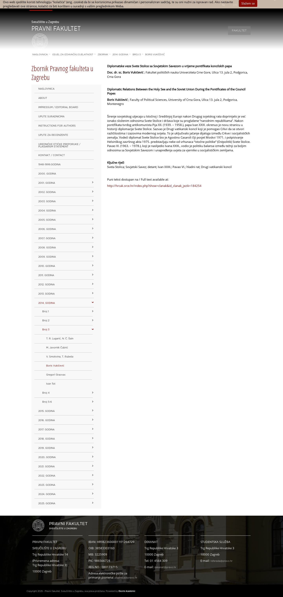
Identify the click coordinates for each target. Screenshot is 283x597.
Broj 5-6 (47, 402)
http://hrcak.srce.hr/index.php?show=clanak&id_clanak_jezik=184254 (154, 186)
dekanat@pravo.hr (165, 567)
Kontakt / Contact (51, 155)
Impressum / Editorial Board (58, 107)
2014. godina (120, 54)
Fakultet (239, 30)
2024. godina (46, 494)
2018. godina (46, 439)
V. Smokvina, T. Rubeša (59, 356)
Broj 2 (45, 320)
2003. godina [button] (47, 201)
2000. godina (47, 174)
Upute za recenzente (53, 135)
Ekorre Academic (127, 591)
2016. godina (46, 420)
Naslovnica (40, 54)
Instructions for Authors (57, 126)
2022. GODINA (46, 476)
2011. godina (46, 275)
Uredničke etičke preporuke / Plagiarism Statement (59, 145)
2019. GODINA (46, 448)
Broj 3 (137, 54)
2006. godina (47, 229)
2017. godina (46, 429)
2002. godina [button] (47, 192)
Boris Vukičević (155, 54)
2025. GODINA (46, 503)
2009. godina (47, 257)
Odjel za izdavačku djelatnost (72, 54)
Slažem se (248, 3)
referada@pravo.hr (221, 561)
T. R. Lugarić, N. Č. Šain (59, 338)
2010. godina (46, 266)
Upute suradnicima (51, 116)
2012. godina (46, 284)
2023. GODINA (46, 485)
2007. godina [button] (46, 238)
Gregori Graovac (56, 375)
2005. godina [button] (47, 220)
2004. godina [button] (47, 210)
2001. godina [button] (46, 183)
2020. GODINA (47, 457)
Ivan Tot (50, 384)
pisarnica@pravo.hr (126, 578)
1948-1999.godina (49, 164)
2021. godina (46, 466)
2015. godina (46, 411)
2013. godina (46, 294)
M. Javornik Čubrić (57, 347)
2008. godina (47, 247)
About (42, 98)
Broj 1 (45, 311)
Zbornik (103, 54)
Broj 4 (46, 393)
